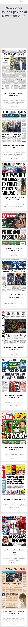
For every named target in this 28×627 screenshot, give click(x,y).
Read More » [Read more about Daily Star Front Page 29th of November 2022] (14, 451)
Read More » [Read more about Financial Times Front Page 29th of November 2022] (14, 616)
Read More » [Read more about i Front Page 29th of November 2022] (14, 502)
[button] (21, 2)
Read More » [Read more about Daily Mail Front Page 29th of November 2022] (14, 400)
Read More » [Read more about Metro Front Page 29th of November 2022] (14, 555)
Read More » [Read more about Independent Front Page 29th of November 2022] (14, 347)
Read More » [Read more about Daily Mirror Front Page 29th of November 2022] (14, 248)
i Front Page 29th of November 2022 (14, 492)
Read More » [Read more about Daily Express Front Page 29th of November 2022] (14, 201)
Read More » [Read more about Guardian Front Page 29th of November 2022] (14, 298)
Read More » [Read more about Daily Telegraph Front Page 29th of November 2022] (14, 99)
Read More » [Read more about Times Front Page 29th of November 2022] (14, 151)
